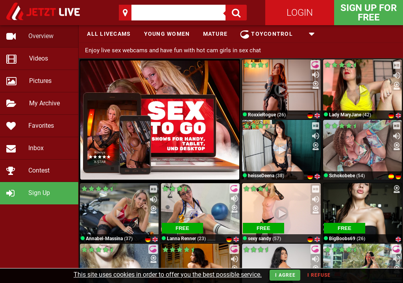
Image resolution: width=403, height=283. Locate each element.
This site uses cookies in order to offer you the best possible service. (168, 274)
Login (300, 12)
